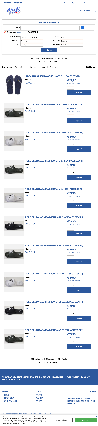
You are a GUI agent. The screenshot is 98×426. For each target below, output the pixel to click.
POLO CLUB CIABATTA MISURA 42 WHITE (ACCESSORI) (54, 273)
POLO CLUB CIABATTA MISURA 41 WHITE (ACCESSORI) (53, 189)
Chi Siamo (6, 395)
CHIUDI (96, 417)
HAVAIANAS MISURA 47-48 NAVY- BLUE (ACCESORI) (52, 76)
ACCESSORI (21, 32)
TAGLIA (17, 44)
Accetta (85, 420)
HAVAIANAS (30, 83)
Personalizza (61, 420)
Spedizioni (39, 401)
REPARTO (56, 41)
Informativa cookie (10, 401)
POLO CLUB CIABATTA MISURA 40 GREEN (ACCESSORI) (54, 104)
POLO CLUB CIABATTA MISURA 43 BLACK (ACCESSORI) (54, 302)
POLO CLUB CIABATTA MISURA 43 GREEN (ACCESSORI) (54, 330)
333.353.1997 (18, 3)
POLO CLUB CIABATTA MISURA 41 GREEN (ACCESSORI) (54, 161)
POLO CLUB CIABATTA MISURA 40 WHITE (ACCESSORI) (54, 132)
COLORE (56, 44)
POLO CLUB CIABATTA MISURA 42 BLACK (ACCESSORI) (54, 217)
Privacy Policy (8, 398)
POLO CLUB (30, 111)
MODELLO (16, 41)
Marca (57, 37)
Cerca (17, 27)
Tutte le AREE (15, 37)
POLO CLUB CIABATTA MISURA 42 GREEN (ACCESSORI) (54, 245)
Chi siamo (67, 3)
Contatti (83, 3)
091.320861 (7, 3)
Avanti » (55, 62)
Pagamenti (75, 3)
